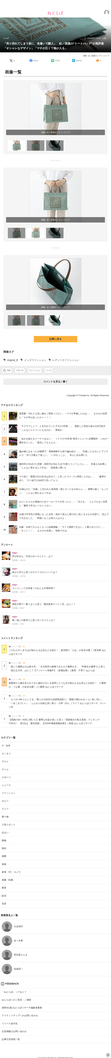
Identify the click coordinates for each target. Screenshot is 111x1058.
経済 (4, 895)
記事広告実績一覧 (11, 1039)
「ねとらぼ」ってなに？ (14, 992)
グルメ (5, 761)
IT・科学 (6, 745)
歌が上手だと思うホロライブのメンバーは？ (34, 572)
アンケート (7, 544)
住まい (5, 832)
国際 (4, 856)
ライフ (5, 809)
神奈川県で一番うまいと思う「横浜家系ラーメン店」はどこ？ (44, 604)
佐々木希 (18, 940)
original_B (12, 360)
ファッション (8, 793)
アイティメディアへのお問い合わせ (20, 1015)
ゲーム (5, 769)
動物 (4, 840)
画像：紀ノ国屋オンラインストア (96, 56)
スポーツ (6, 777)
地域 (4, 864)
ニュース (6, 785)
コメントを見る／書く (55, 381)
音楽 (4, 903)
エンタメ (6, 753)
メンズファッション (35, 360)
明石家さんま (20, 954)
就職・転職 (7, 880)
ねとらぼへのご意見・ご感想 (16, 999)
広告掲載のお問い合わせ (14, 1031)
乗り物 (5, 816)
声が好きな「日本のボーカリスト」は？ (32, 556)
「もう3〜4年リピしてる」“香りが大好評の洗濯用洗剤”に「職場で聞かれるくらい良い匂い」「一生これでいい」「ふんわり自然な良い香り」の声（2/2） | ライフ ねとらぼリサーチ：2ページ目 (57, 703)
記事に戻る (55, 339)
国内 (4, 848)
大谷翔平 (18, 926)
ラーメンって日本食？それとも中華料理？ (33, 588)
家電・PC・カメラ (11, 872)
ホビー (5, 801)
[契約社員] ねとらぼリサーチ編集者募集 (22, 1007)
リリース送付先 (10, 1023)
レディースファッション (65, 360)
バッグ (6, 38)
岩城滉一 (18, 969)
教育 (4, 887)
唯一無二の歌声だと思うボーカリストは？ (33, 620)
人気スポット (8, 824)
